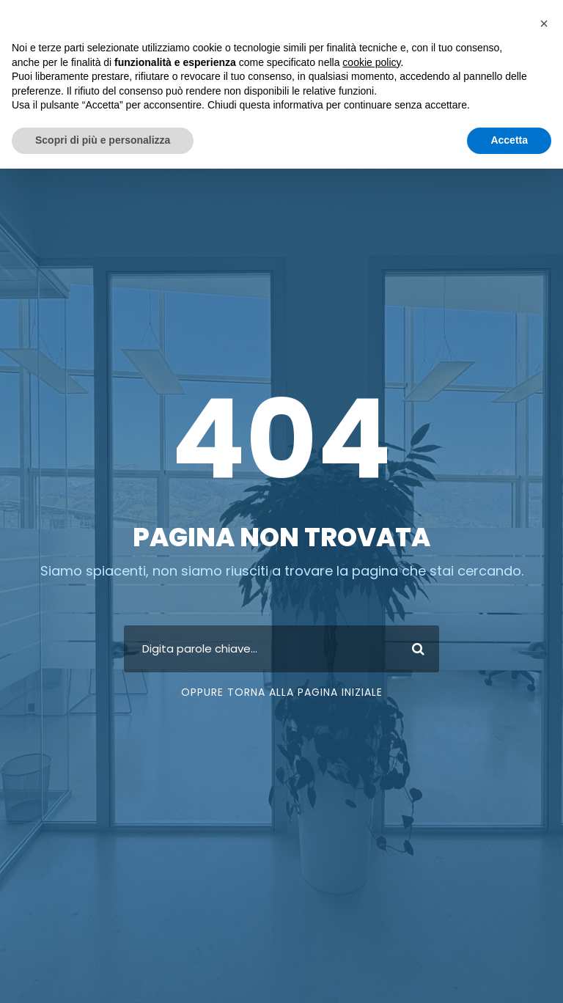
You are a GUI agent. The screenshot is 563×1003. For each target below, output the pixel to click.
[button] (544, 23)
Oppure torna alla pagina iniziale (282, 695)
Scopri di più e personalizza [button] (102, 140)
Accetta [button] (509, 140)
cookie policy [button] (371, 62)
